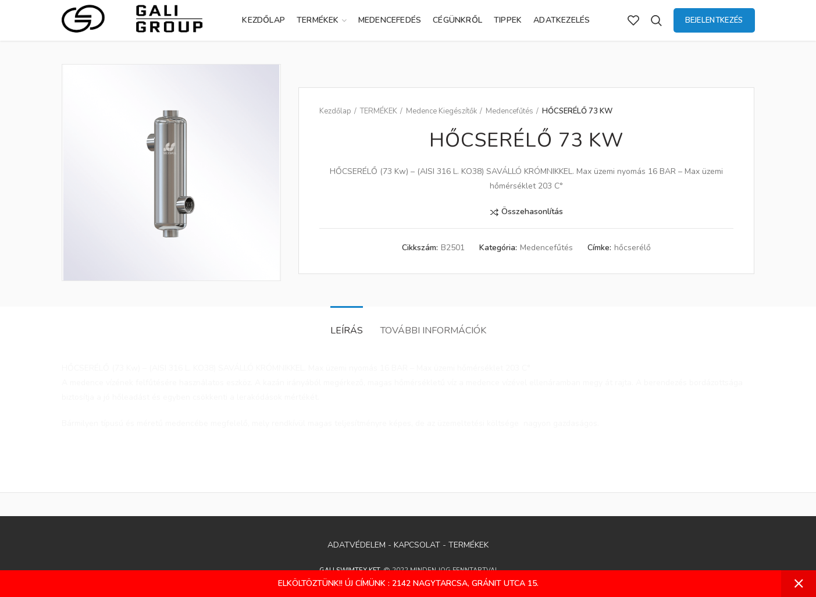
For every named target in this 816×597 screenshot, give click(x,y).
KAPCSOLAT (417, 544)
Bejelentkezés (714, 20)
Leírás (346, 330)
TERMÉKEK (378, 111)
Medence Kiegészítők (441, 111)
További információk (433, 330)
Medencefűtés (509, 111)
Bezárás (798, 583)
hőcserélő (632, 248)
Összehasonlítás (532, 212)
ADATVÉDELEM (356, 544)
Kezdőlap (335, 111)
